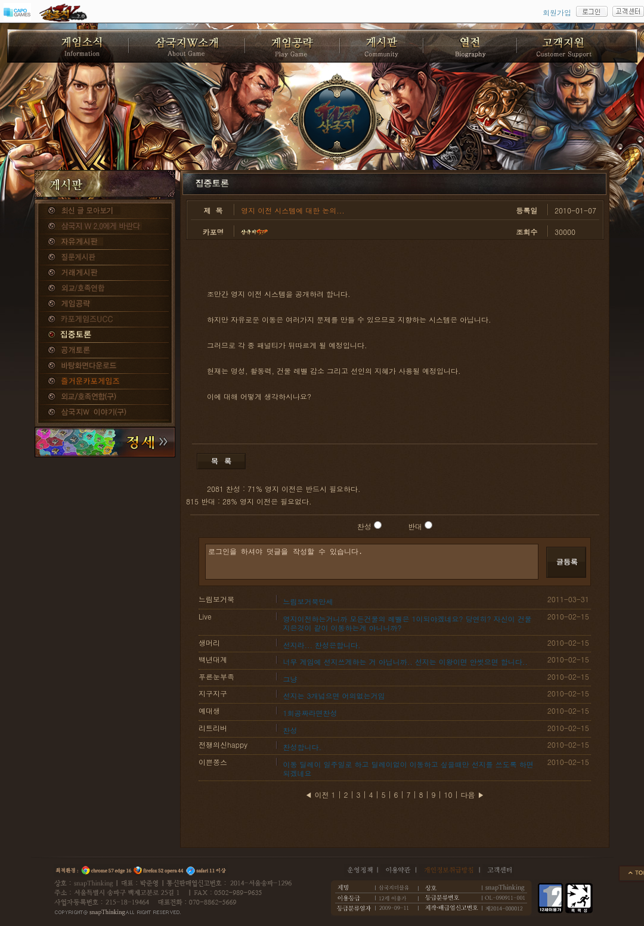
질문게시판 (105, 257)
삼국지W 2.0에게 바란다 (105, 226)
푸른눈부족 (216, 676)
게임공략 (105, 304)
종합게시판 (105, 211)
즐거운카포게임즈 (105, 381)
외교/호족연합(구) (105, 397)
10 (448, 794)
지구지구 (213, 693)
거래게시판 (105, 273)
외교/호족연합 (105, 288)
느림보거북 (216, 599)
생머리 (209, 642)
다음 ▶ (473, 794)
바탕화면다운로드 (105, 366)
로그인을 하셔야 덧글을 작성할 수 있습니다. (371, 562)
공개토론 (105, 350)
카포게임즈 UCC (105, 319)
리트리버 (213, 728)
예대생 (209, 710)
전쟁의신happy (223, 744)
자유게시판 (105, 242)
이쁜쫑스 (213, 762)
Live (205, 616)
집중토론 (105, 335)
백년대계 (213, 659)
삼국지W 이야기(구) (105, 412)
